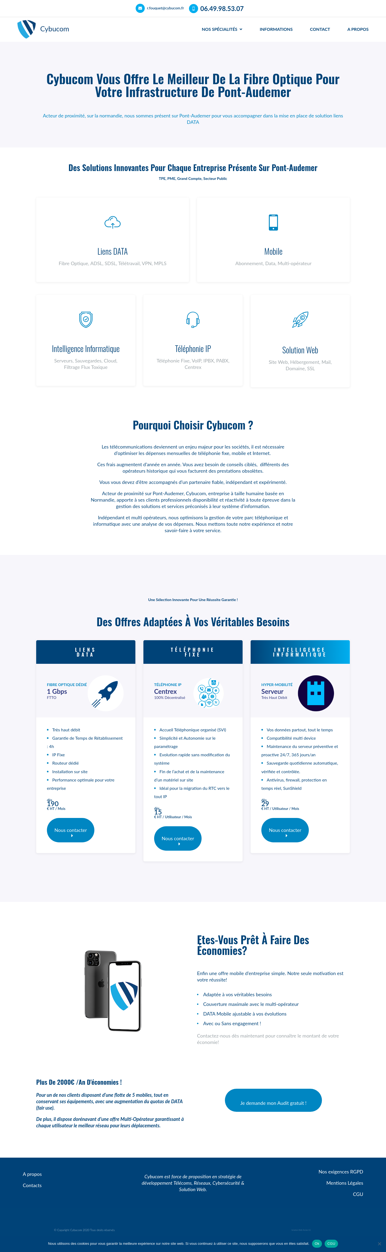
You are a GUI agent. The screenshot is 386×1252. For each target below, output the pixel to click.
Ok (317, 1244)
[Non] (379, 1243)
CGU (331, 1244)
